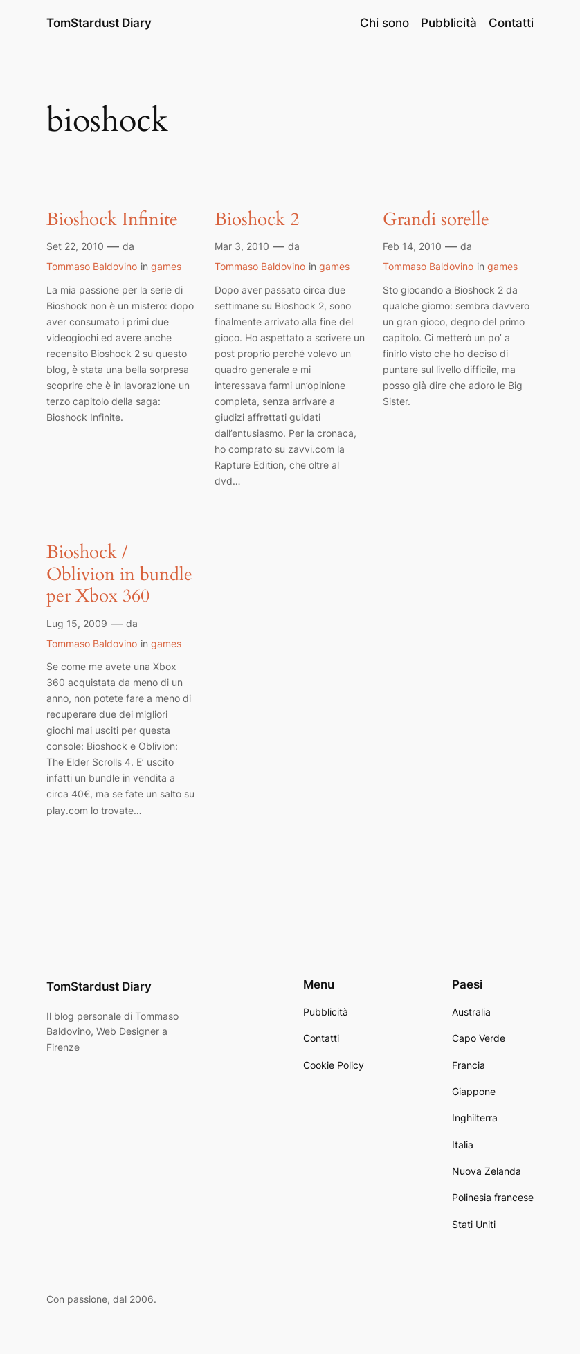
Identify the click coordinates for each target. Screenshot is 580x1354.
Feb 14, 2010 (412, 246)
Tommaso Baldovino (91, 266)
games (166, 266)
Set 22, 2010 (75, 246)
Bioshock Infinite (112, 220)
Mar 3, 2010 (242, 246)
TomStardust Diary (99, 23)
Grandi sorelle (436, 220)
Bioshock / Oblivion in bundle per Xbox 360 (119, 574)
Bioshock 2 (257, 220)
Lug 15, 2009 (76, 623)
